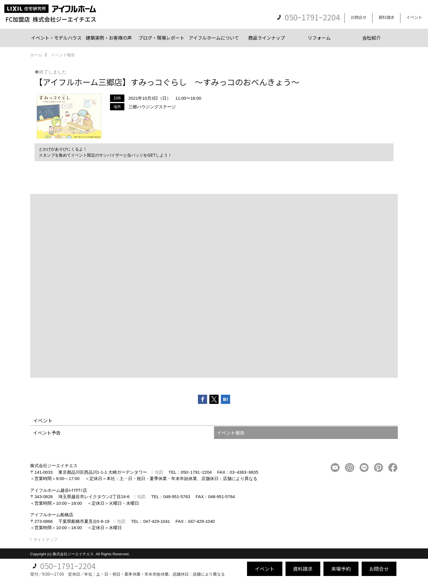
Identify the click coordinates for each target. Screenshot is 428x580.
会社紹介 (371, 37)
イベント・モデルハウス (56, 37)
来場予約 (341, 568)
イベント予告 (47, 432)
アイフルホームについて (214, 37)
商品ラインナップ (266, 37)
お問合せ (358, 17)
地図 (159, 472)
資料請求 (386, 17)
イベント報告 (230, 432)
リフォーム (319, 37)
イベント (414, 17)
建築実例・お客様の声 (109, 37)
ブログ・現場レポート (161, 37)
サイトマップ (45, 539)
